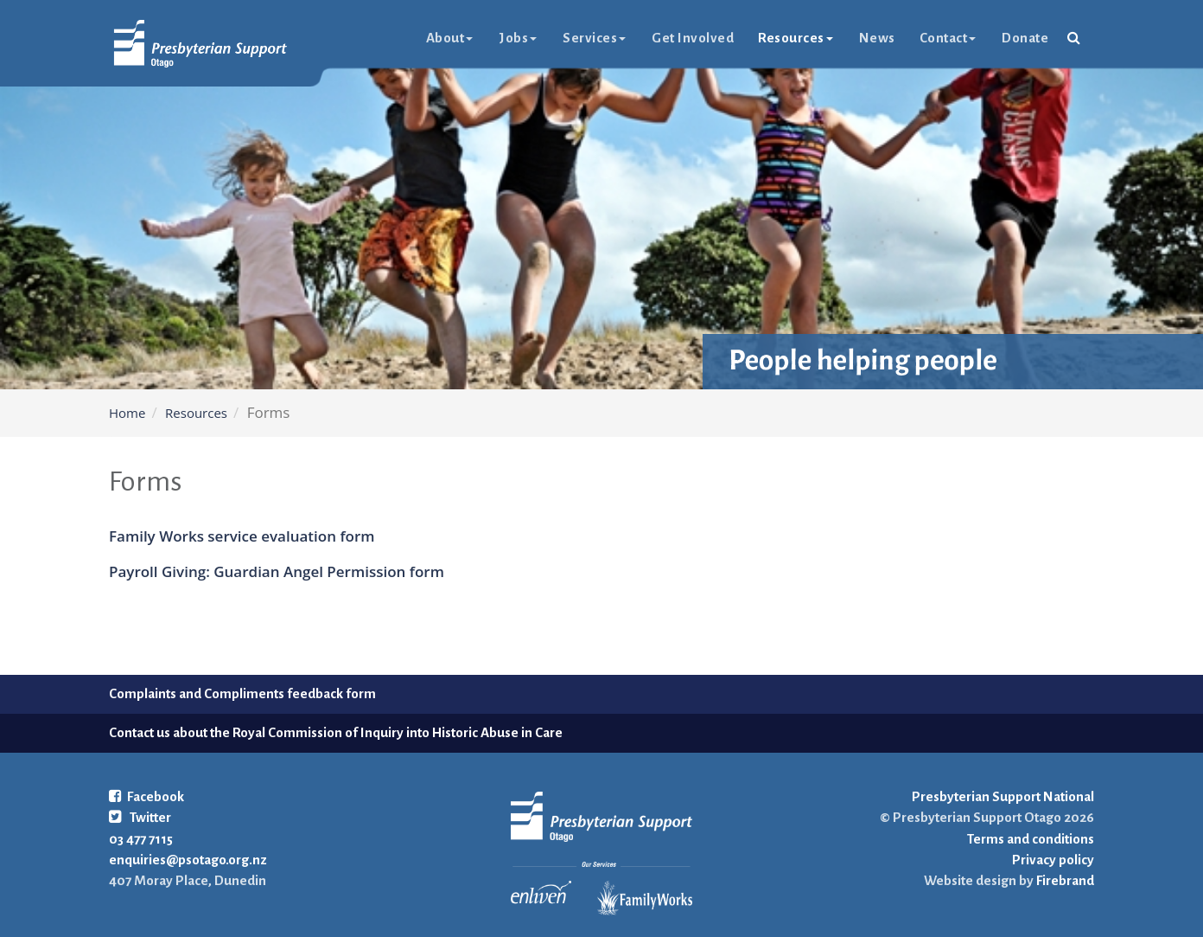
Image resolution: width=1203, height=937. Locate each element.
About (450, 37)
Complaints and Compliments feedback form (242, 693)
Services (594, 37)
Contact (948, 37)
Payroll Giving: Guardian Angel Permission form (276, 571)
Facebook (146, 796)
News (877, 37)
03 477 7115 (141, 838)
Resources (795, 37)
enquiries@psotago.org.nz (188, 859)
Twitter (140, 817)
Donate (1025, 37)
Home (127, 412)
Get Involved (693, 37)
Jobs (518, 37)
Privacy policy (1053, 859)
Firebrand (1064, 880)
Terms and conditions (1030, 838)
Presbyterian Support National (1003, 796)
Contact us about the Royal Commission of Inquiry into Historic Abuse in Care (336, 732)
